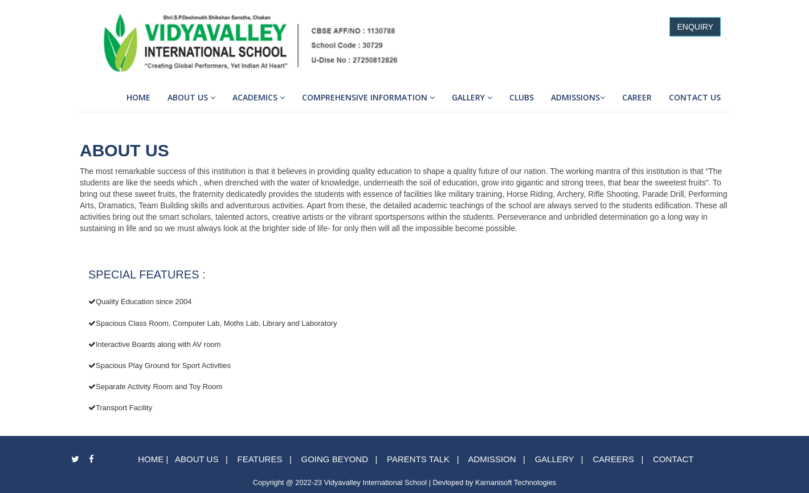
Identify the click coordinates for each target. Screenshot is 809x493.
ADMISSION (492, 459)
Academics (258, 97)
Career (637, 97)
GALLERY (554, 459)
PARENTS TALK (418, 459)
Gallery (472, 97)
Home (138, 97)
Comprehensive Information (368, 97)
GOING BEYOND (334, 459)
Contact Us (695, 97)
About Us (191, 97)
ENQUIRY (695, 26)
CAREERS (613, 459)
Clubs (521, 97)
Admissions (578, 97)
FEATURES (258, 459)
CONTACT (673, 459)
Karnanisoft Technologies (515, 482)
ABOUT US (196, 459)
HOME (151, 459)
